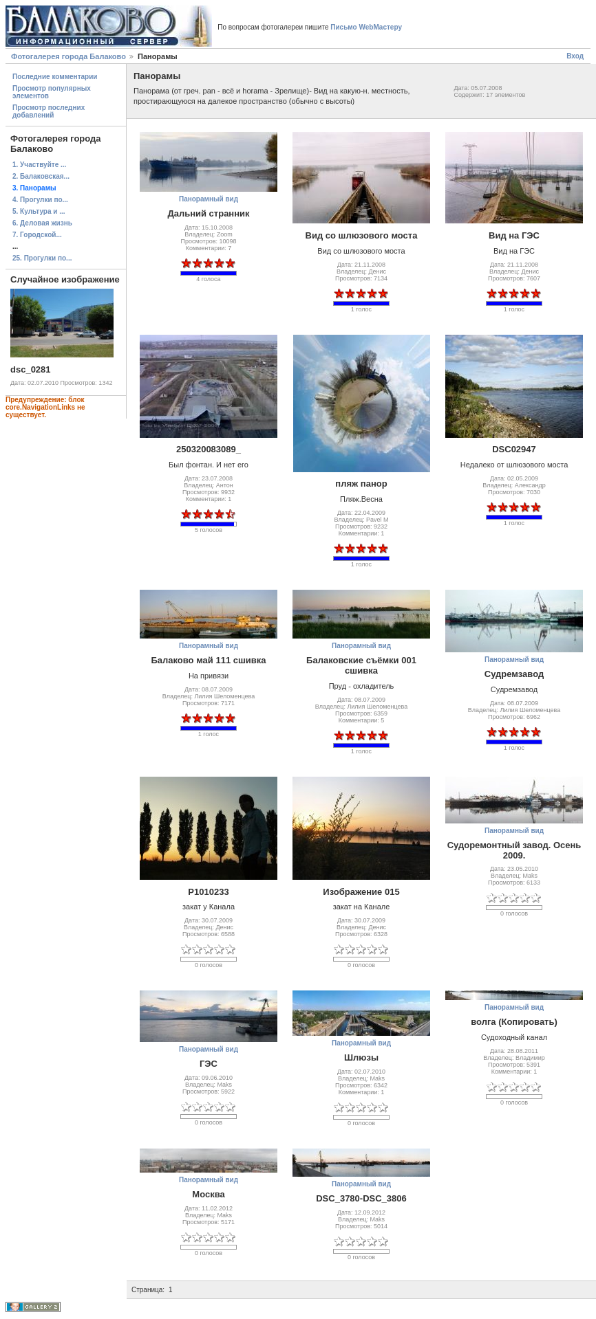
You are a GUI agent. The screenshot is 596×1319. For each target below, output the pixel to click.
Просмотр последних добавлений (48, 111)
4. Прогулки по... (40, 199)
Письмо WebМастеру (366, 27)
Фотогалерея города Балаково (68, 56)
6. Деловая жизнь (42, 223)
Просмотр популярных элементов (51, 92)
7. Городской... (37, 235)
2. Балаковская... (41, 176)
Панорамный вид (208, 199)
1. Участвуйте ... (39, 164)
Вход (575, 56)
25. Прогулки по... (42, 258)
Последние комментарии (55, 76)
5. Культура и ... (38, 211)
